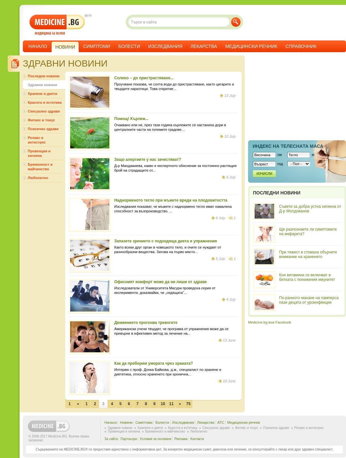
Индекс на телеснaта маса (288, 146)
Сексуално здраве (44, 111)
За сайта (111, 439)
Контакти (197, 439)
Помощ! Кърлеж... (131, 118)
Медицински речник (251, 46)
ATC (220, 422)
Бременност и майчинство (40, 166)
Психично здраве (43, 129)
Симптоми (96, 46)
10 (163, 404)
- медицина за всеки (57, 25)
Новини (126, 422)
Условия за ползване (155, 439)
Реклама (180, 439)
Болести (129, 46)
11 (171, 404)
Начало (37, 46)
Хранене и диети (42, 94)
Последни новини (43, 76)
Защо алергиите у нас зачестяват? (147, 159)
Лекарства (204, 46)
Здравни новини (42, 85)
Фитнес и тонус (41, 120)
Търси (236, 22)
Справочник (301, 46)
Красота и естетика (45, 102)
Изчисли (264, 174)
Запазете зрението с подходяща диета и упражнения (165, 241)
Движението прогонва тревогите (146, 322)
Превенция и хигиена (39, 153)
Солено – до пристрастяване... (144, 78)
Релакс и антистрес (37, 140)
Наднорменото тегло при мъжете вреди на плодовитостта (171, 200)
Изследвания (165, 46)
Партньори (128, 439)
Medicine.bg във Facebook (269, 322)
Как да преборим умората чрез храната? (153, 363)
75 (188, 404)
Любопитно (38, 178)
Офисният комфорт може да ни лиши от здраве (160, 282)
